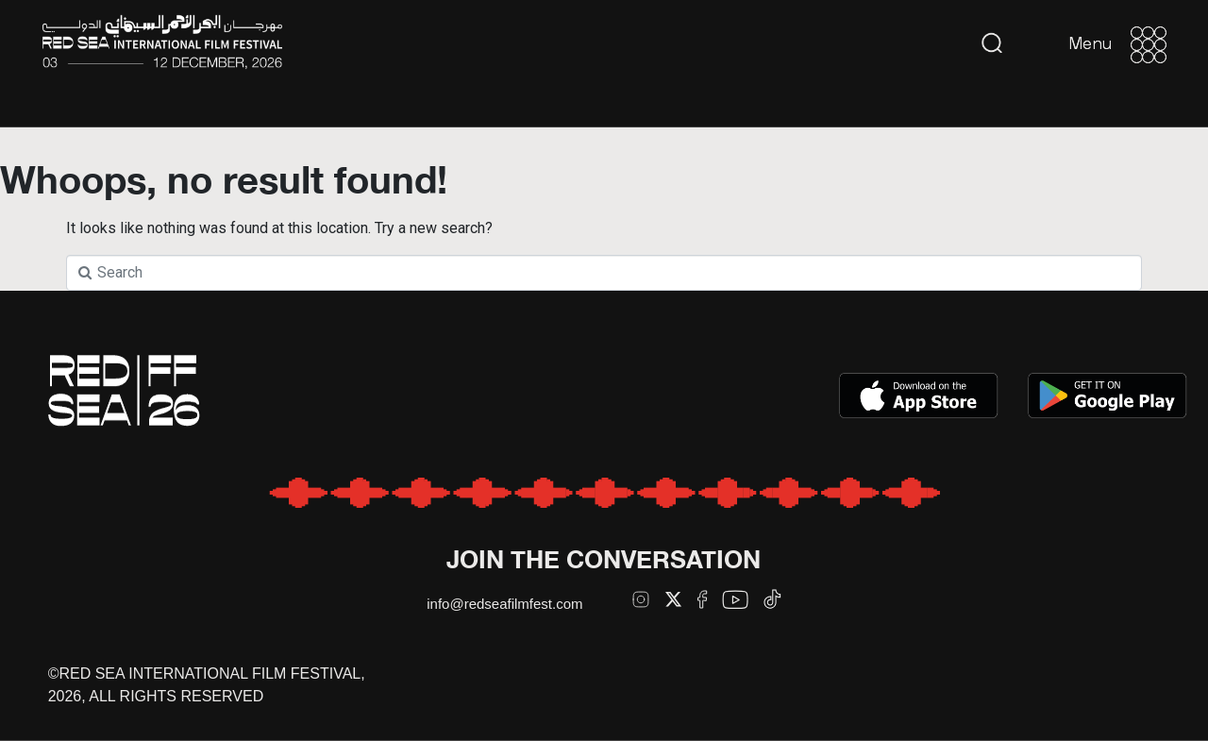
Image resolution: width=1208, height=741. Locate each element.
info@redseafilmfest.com (504, 604)
